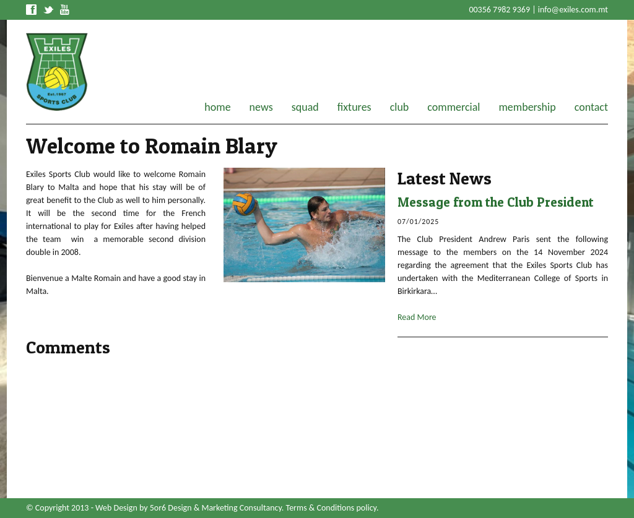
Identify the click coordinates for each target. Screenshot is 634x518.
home (217, 107)
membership (526, 107)
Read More (416, 317)
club (399, 107)
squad (305, 107)
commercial (453, 107)
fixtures (354, 107)
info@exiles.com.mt (573, 9)
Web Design (116, 508)
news (261, 107)
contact (591, 107)
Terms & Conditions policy (331, 508)
